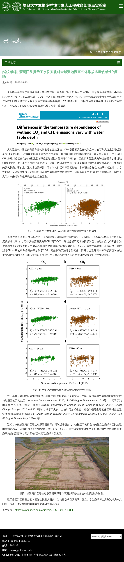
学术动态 (103, 52)
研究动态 (116, 52)
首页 (92, 52)
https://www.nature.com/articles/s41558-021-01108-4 (44, 510)
